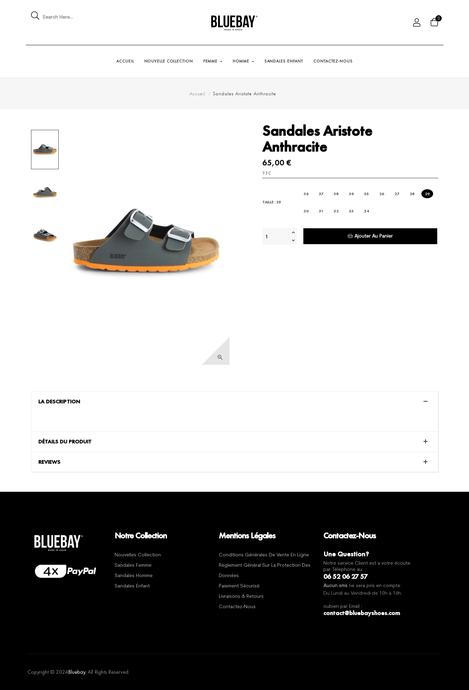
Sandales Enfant (132, 586)
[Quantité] (276, 236)
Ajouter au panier (370, 236)
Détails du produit (64, 442)
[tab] (234, 402)
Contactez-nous (237, 607)
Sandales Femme (133, 565)
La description (59, 402)
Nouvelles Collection (138, 555)
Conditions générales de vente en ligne (264, 555)
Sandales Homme (134, 575)
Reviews (49, 462)
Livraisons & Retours (241, 596)
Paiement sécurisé (239, 586)
